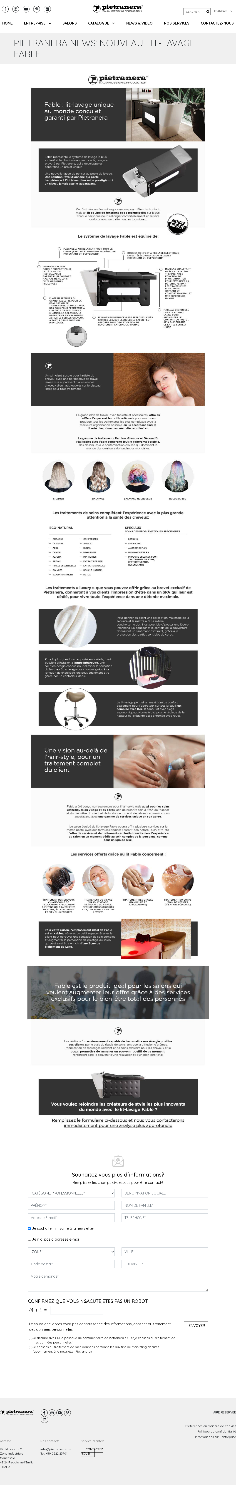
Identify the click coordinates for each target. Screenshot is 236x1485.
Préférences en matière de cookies (210, 1426)
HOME (7, 23)
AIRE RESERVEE (224, 1412)
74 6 (37, 1310)
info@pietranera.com (55, 1449)
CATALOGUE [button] (101, 23)
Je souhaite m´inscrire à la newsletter (63, 1228)
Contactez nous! (92, 1451)
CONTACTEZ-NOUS (217, 23)
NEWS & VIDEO (139, 23)
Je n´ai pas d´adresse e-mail (55, 1239)
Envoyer (197, 1325)
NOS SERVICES (176, 23)
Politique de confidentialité (216, 1431)
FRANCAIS (223, 11)
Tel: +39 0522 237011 (54, 1453)
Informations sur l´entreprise (215, 1437)
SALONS (69, 23)
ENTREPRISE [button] (37, 23)
